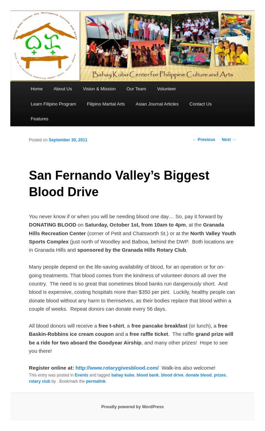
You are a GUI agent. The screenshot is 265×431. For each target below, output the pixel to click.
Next (229, 139)
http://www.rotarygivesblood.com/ (117, 368)
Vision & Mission (99, 88)
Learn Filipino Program (53, 104)
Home (37, 88)
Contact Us (200, 104)
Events (81, 375)
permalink (96, 381)
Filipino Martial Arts (106, 104)
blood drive (172, 375)
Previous (204, 139)
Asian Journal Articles (157, 104)
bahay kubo (123, 375)
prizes (220, 375)
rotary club (39, 381)
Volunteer (166, 88)
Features (39, 118)
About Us (62, 88)
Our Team (136, 88)
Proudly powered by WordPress (132, 406)
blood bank (148, 375)
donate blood (199, 375)
